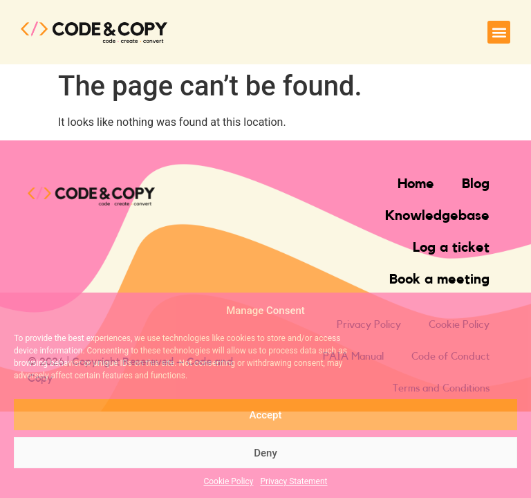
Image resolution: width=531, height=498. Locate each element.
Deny (265, 453)
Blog (476, 184)
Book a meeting (439, 279)
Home (416, 184)
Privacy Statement (293, 481)
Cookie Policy (228, 481)
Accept (265, 415)
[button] (498, 32)
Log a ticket (451, 248)
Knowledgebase (437, 216)
